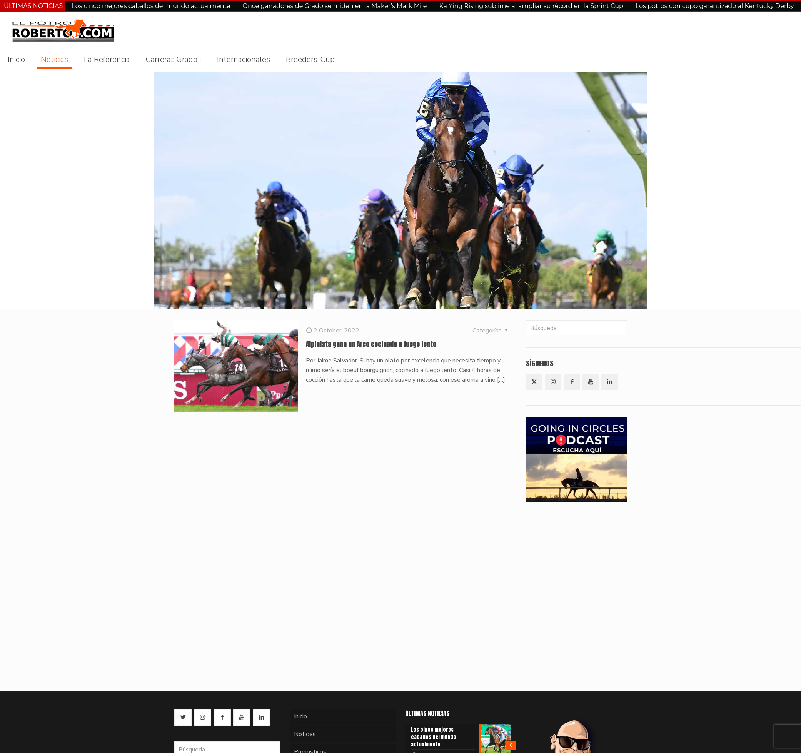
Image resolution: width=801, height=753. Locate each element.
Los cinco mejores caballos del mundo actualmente (151, 6)
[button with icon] (534, 382)
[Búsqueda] (576, 328)
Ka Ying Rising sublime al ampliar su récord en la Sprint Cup (531, 6)
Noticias (305, 734)
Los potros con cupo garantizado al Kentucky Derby (715, 6)
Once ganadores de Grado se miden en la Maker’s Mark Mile (335, 6)
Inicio (300, 716)
